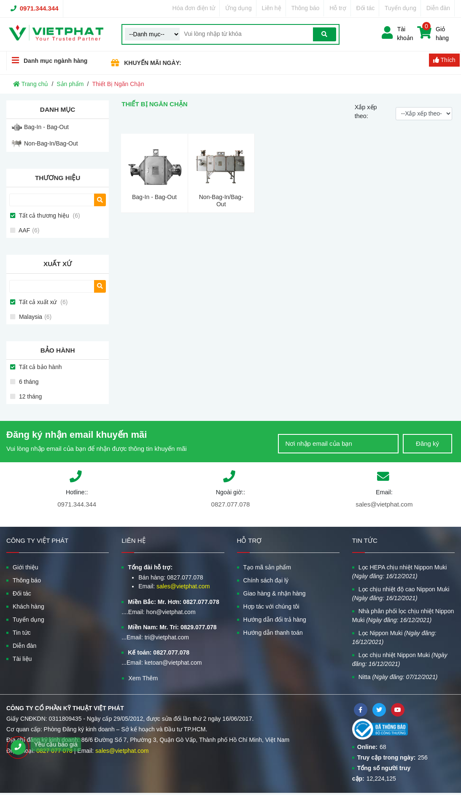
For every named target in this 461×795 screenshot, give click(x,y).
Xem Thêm (143, 678)
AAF (28, 230)
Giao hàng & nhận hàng (274, 593)
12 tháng (29, 396)
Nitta (398, 677)
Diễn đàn (438, 8)
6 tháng (28, 381)
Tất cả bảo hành (39, 367)
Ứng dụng (238, 8)
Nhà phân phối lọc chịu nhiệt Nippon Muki (403, 615)
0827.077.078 (230, 504)
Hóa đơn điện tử (194, 8)
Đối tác (365, 8)
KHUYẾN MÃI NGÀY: (152, 62)
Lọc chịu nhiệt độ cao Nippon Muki (401, 593)
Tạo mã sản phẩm (267, 567)
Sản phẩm (70, 84)
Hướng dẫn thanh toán (273, 632)
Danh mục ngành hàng (47, 60)
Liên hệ (271, 8)
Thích (444, 60)
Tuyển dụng (400, 8)
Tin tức (22, 632)
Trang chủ (30, 84)
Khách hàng (28, 606)
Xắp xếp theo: (366, 112)
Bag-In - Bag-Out (46, 127)
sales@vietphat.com (384, 504)
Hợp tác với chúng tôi (271, 606)
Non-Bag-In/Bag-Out (51, 143)
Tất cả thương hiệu (48, 215)
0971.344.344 (39, 8)
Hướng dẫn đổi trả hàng (274, 619)
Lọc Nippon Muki (394, 637)
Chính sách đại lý (266, 580)
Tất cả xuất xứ (42, 302)
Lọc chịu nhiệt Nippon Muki (400, 659)
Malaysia (34, 316)
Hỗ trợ (337, 8)
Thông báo (305, 8)
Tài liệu (22, 658)
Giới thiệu (25, 567)
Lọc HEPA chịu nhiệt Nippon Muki (399, 571)
